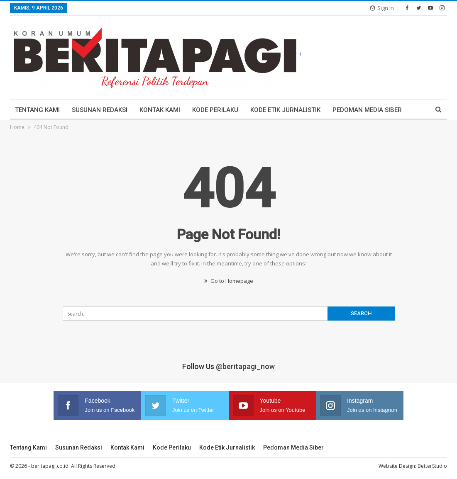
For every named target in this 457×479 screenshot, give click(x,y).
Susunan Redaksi (99, 110)
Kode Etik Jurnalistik (285, 110)
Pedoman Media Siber (367, 110)
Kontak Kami (159, 110)
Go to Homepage (228, 280)
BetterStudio (432, 465)
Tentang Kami (37, 110)
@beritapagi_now (245, 366)
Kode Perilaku (215, 110)
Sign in (382, 8)
